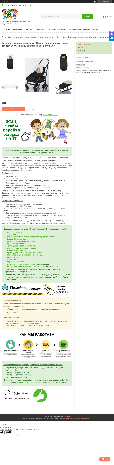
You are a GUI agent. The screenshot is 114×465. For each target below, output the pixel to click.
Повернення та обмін (79, 29)
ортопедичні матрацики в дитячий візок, (25, 253)
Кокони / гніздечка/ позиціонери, (21, 241)
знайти (65, 229)
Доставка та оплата (56, 29)
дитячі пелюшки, (14, 232)
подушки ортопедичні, (17, 243)
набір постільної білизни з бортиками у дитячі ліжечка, (31, 237)
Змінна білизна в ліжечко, (18, 239)
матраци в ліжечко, (27, 246)
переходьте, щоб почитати (29, 382)
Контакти (17, 29)
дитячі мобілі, (13, 259)
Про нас (29, 29)
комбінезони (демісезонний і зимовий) (24, 255)
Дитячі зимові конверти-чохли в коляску (22, 37)
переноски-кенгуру (15, 262)
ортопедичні (13, 246)
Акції (95, 29)
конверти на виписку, (16, 250)
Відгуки (40, 29)
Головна (6, 29)
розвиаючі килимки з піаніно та (21, 264)
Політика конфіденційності (83, 418)
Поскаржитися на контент (66, 418)
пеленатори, (12, 257)
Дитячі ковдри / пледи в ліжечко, (21, 248)
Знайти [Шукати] (88, 16)
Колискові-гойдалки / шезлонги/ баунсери (25, 266)
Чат (105, 459)
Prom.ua (67, 416)
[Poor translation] (8, 432)
